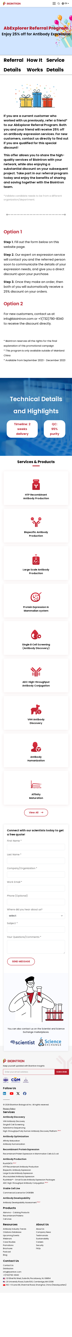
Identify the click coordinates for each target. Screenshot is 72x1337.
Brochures (7, 1248)
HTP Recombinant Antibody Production (21, 1166)
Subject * (12, 923)
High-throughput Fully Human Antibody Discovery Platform (32, 1131)
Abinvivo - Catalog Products (16, 1212)
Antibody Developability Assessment (21, 1202)
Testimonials (42, 1235)
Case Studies (9, 1242)
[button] (65, 3)
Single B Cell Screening (13, 1124)
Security (40, 1245)
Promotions (8, 1245)
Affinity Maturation (11, 1140)
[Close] (54, 3)
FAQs (38, 1248)
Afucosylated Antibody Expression (18, 1176)
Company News (43, 1232)
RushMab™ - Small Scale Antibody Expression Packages (29, 1179)
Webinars (7, 1238)
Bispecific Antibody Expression (17, 1170)
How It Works (35, 65)
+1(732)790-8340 (11, 1275)
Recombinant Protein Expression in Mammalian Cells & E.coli (31, 1153)
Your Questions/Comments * (24, 937)
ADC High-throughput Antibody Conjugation (25, 1183)
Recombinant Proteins (13, 1215)
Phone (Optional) (17, 895)
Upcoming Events (11, 1235)
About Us (40, 1229)
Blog (5, 1255)
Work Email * (14, 882)
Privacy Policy (9, 1108)
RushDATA (9, 1163)
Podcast (7, 1251)
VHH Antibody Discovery (14, 1121)
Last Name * (14, 854)
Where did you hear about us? (24, 909)
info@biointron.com (12, 1272)
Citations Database (12, 1232)
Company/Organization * (22, 868)
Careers (39, 1242)
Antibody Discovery (14, 1116)
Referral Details (13, 65)
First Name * (14, 840)
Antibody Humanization (14, 1144)
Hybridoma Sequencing (14, 1127)
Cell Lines (7, 1219)
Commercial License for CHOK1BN (18, 1192)
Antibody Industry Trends (14, 1229)
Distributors (8, 1268)
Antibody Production (14, 1159)
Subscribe (61, 1072)
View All (36, 812)
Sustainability (42, 1238)
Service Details (55, 65)
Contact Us (8, 1265)
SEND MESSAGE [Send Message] (21, 961)
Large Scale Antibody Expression (18, 1173)
